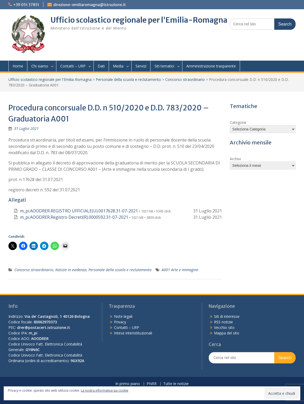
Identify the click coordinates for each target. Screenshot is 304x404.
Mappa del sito (226, 332)
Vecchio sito (224, 327)
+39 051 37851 (26, 4)
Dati (101, 66)
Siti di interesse (227, 316)
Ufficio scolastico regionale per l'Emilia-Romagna (139, 20)
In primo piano (127, 384)
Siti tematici (164, 66)
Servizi (141, 66)
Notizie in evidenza (70, 269)
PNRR (152, 384)
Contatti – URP (73, 66)
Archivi (235, 158)
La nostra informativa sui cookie (104, 390)
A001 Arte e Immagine (180, 269)
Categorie (238, 122)
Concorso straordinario (185, 79)
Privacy (120, 321)
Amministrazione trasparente (211, 66)
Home (18, 66)
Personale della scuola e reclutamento (128, 79)
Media (118, 66)
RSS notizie (223, 321)
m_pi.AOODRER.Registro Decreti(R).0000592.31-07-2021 (74, 217)
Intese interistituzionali (133, 332)
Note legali (123, 316)
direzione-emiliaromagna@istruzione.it (89, 4)
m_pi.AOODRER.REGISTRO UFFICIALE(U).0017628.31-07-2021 (79, 211)
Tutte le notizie (176, 384)
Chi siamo (39, 66)
